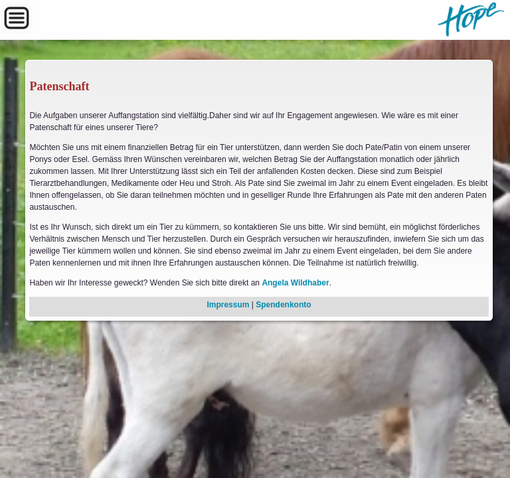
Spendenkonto (283, 304)
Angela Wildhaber (295, 282)
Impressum (228, 304)
